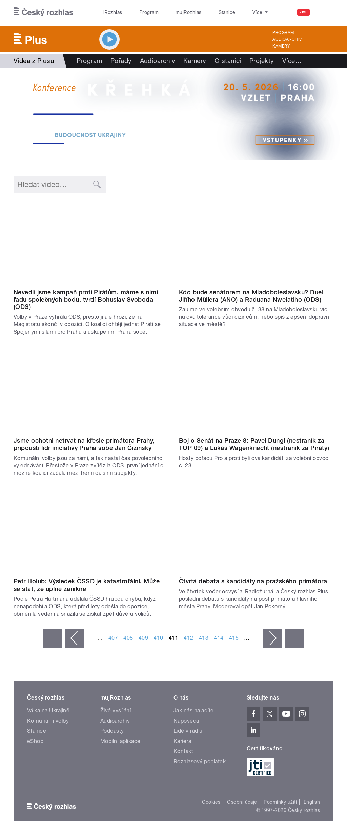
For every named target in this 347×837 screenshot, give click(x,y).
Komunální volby (48, 721)
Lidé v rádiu (188, 731)
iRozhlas (109, 12)
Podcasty (112, 731)
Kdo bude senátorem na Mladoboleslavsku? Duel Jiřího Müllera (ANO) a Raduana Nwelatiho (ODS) (251, 296)
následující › (272, 638)
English (312, 802)
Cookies (211, 802)
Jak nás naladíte (194, 710)
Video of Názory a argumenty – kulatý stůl (91, 531)
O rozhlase (233, 12)
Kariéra (182, 741)
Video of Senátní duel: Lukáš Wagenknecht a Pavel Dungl (256, 390)
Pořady (121, 60)
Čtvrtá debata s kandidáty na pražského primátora (253, 581)
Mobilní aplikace (120, 741)
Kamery (281, 46)
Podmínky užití (280, 802)
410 (158, 638)
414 (218, 638)
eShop (35, 741)
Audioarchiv (287, 39)
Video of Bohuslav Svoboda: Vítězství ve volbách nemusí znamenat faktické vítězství (91, 241)
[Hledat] (324, 12)
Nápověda (186, 721)
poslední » (294, 638)
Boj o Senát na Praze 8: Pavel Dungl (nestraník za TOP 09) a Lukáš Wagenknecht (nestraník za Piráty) (254, 444)
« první (52, 638)
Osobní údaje (242, 802)
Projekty (261, 60)
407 (113, 638)
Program (138, 12)
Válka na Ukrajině (48, 710)
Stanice (202, 12)
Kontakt (183, 751)
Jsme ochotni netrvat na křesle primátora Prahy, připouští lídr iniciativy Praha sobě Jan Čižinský (84, 444)
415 (234, 638)
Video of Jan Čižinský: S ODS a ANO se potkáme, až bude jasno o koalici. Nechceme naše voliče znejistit (91, 390)
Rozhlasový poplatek (200, 761)
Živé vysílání (115, 710)
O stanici (228, 60)
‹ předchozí (74, 638)
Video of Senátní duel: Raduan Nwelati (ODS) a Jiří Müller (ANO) (256, 241)
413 (203, 638)
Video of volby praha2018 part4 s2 (256, 531)
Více (292, 60)
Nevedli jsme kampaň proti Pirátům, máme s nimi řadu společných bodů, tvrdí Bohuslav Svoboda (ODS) (86, 300)
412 (188, 638)
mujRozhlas (171, 12)
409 (143, 638)
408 (128, 638)
